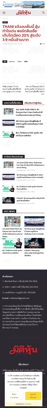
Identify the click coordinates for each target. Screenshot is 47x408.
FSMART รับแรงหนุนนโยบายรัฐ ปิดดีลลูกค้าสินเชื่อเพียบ (31, 199)
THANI (19, 61)
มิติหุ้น (26, 61)
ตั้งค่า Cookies (14, 396)
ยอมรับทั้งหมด (33, 396)
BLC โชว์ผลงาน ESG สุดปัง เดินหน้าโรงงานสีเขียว (29, 134)
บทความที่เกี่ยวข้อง (12, 102)
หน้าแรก (5, 18)
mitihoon (12, 61)
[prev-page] (3, 144)
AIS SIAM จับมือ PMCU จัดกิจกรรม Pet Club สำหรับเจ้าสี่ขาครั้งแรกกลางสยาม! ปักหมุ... (29, 112)
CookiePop (27, 404)
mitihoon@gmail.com (19, 298)
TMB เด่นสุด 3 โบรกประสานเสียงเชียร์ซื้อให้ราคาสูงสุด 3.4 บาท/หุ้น (11, 89)
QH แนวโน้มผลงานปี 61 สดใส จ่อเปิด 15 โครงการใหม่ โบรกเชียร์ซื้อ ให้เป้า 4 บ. (35, 90)
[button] (4, 12)
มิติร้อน (5, 22)
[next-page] (7, 144)
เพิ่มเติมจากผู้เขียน (33, 102)
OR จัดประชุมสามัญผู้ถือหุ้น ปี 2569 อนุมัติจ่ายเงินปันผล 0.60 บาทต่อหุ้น (29, 124)
